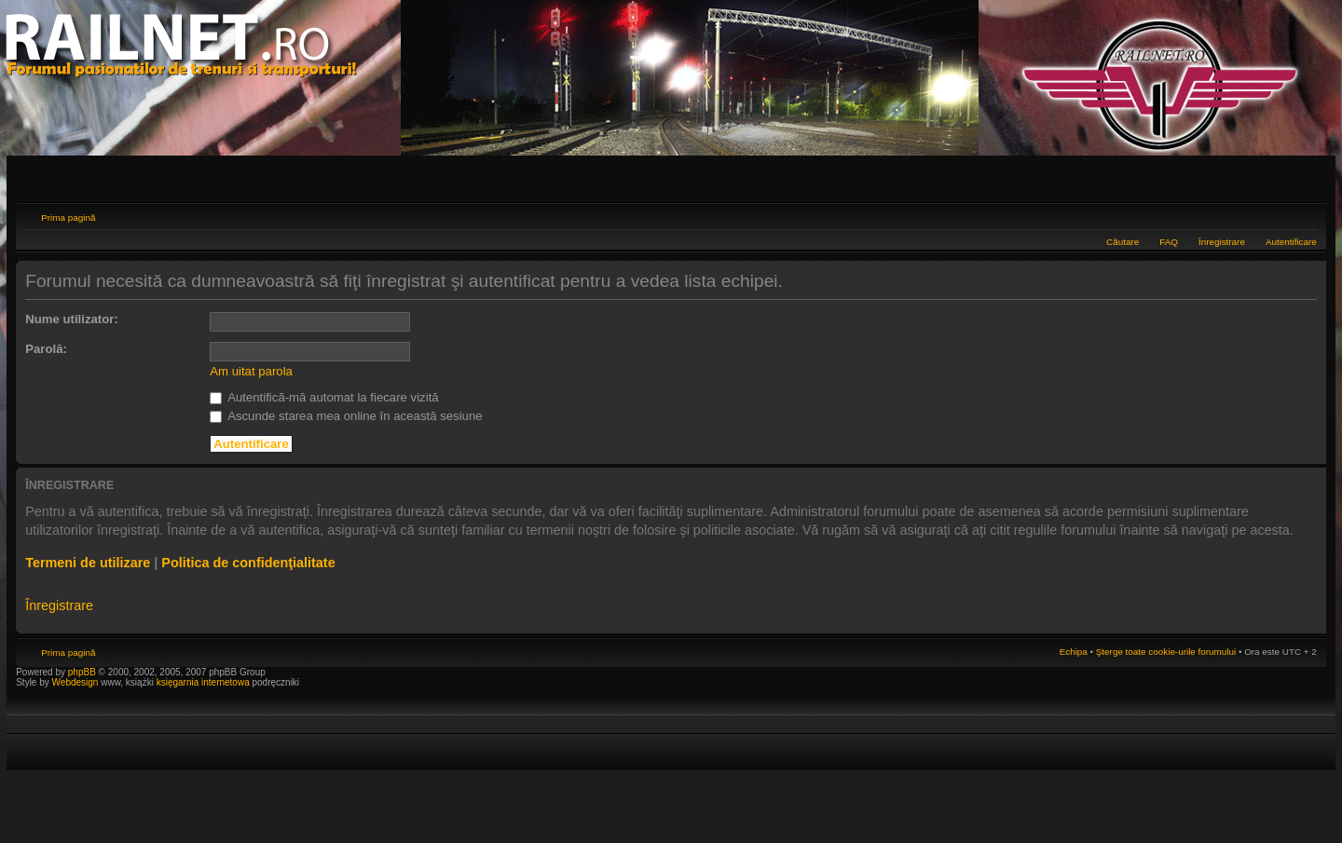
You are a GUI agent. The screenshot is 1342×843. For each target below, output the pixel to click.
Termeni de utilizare (87, 562)
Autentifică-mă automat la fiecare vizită (324, 397)
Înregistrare (1221, 242)
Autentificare (1291, 242)
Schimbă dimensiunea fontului (1303, 215)
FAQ (1168, 242)
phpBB (82, 672)
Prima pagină (68, 217)
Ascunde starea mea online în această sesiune (346, 416)
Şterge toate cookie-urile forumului (1166, 651)
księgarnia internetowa (203, 682)
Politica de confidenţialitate (248, 562)
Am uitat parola (251, 371)
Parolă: (46, 349)
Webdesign (77, 682)
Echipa (1074, 651)
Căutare (1122, 242)
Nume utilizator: (71, 319)
